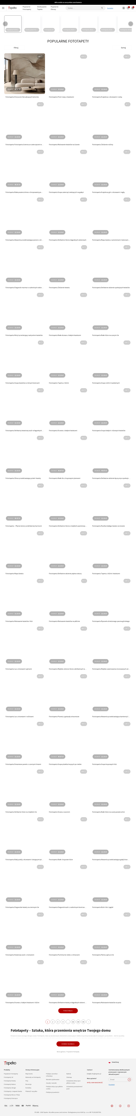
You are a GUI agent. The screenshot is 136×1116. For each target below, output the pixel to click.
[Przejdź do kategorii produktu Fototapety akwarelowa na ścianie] (88, 24)
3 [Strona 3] (57, 1022)
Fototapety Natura (10, 1084)
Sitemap (69, 1077)
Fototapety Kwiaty (10, 1081)
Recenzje (28, 1084)
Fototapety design (10, 1088)
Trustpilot (110, 8)
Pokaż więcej (68, 1011)
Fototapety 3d (8, 1077)
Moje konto (29, 1074)
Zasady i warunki (51, 1083)
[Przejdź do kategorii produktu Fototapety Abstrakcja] (69, 24)
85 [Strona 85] (83, 1022)
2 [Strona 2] (52, 1022)
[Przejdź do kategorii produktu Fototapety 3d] (50, 24)
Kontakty (28, 1088)
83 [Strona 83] (73, 1022)
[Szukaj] (102, 8)
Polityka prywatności (52, 1092)
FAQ (27, 1081)
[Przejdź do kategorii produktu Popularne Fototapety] (12, 24)
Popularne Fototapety (11, 1074)
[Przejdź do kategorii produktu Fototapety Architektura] (107, 24)
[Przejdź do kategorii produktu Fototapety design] (126, 24)
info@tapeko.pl (96, 1074)
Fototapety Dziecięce (11, 1098)
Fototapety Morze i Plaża (12, 1095)
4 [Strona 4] (62, 1022)
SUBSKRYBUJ (129, 1079)
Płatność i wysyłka (31, 1091)
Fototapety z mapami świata (13, 1091)
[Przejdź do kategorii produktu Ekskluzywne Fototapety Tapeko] (31, 24)
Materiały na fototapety (33, 1077)
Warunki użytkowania (52, 1079)
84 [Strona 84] (78, 1022)
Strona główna (61, 1052)
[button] (121, 47)
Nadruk (68, 1074)
